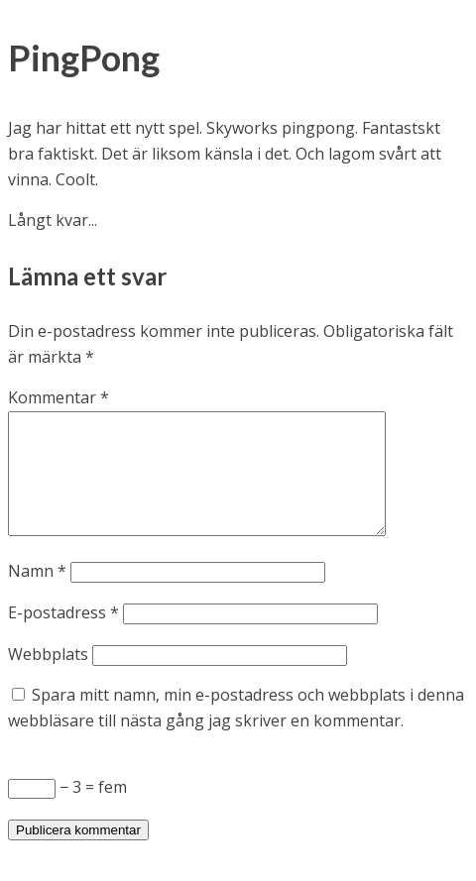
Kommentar (58, 397)
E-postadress (63, 636)
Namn (37, 595)
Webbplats (48, 678)
